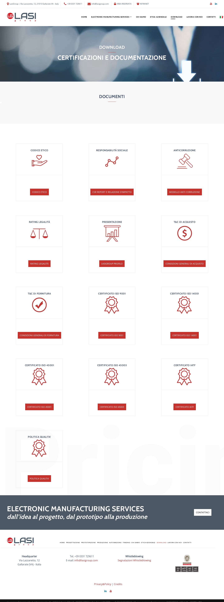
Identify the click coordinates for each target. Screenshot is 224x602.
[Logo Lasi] (22, 17)
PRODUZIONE (102, 542)
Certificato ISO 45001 (39, 406)
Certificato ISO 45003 (112, 406)
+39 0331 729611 (74, 4)
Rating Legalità (39, 263)
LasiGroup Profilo (112, 263)
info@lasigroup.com (100, 4)
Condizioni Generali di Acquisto (185, 263)
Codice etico (39, 192)
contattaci (202, 512)
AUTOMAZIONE (115, 542)
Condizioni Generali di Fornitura (39, 335)
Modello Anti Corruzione (184, 192)
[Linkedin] (216, 3)
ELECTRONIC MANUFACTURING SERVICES (110, 17)
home (84, 17)
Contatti (211, 17)
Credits (118, 584)
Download (176, 17)
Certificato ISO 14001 (184, 335)
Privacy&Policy (102, 584)
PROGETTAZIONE (73, 542)
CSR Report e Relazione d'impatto (112, 192)
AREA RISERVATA (124, 4)
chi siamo (141, 17)
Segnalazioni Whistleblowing (134, 560)
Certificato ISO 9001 (112, 335)
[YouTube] (211, 3)
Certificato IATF (184, 406)
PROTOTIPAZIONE (88, 542)
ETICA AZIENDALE (158, 17)
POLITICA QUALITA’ (39, 478)
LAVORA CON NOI (195, 17)
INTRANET (144, 4)
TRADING (126, 542)
